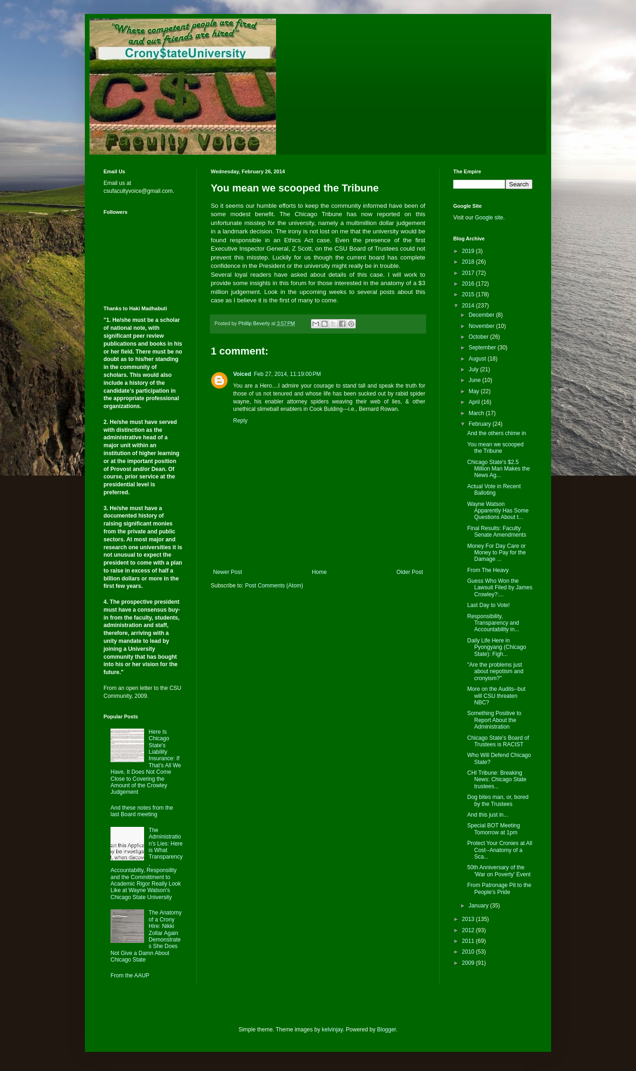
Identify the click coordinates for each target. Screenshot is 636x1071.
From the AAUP (130, 975)
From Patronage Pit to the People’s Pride (499, 888)
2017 (469, 273)
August (478, 358)
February (480, 424)
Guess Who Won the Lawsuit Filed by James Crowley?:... (499, 588)
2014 (469, 305)
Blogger (386, 1029)
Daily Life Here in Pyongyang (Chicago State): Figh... (496, 647)
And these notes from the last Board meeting (142, 811)
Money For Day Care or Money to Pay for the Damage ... (496, 553)
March (477, 413)
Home (319, 572)
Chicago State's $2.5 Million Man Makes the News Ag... (498, 469)
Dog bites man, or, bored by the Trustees (497, 800)
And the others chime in (496, 433)
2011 (469, 941)
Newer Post (227, 572)
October (479, 337)
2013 (469, 919)
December (482, 315)
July (474, 369)
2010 (469, 951)
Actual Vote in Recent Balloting (494, 489)
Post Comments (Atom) (274, 585)
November (482, 326)
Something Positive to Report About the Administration (494, 720)
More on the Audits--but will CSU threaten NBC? (496, 696)
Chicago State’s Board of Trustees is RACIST (498, 741)
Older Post (409, 572)
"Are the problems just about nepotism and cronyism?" (495, 672)
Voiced (242, 374)
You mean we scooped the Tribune (495, 447)
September (483, 347)
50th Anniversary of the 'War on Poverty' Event (499, 870)
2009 (469, 963)
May (475, 391)
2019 (469, 251)
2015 (469, 294)
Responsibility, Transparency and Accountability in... (493, 623)
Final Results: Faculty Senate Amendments (496, 531)
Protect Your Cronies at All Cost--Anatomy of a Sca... (499, 850)
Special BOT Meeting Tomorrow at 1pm (493, 828)
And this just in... (487, 815)
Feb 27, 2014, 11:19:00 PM (287, 374)
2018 (469, 262)
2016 (469, 283)
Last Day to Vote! (488, 605)
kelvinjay (332, 1029)
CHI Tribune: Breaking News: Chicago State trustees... (496, 780)
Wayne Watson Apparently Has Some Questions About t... (498, 511)
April (475, 402)
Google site (489, 217)
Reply (240, 420)
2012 (469, 930)
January (479, 905)
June (475, 380)
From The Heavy (488, 570)
